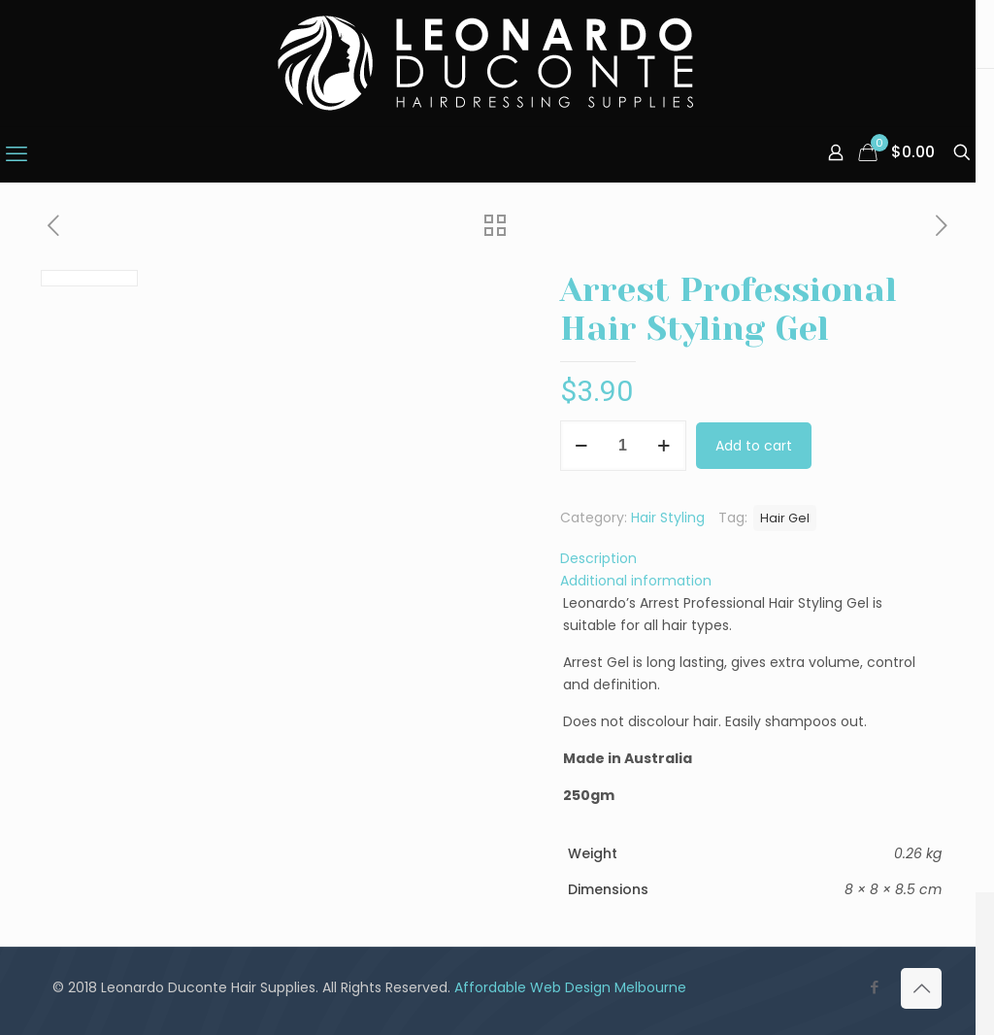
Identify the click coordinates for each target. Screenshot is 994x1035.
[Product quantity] (623, 445)
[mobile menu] (16, 154)
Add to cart (753, 445)
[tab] (751, 559)
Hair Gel (785, 518)
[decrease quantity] (582, 445)
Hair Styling (668, 517)
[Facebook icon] (874, 987)
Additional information (636, 580)
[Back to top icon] (921, 988)
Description (598, 558)
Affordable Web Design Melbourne (570, 987)
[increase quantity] (664, 445)
